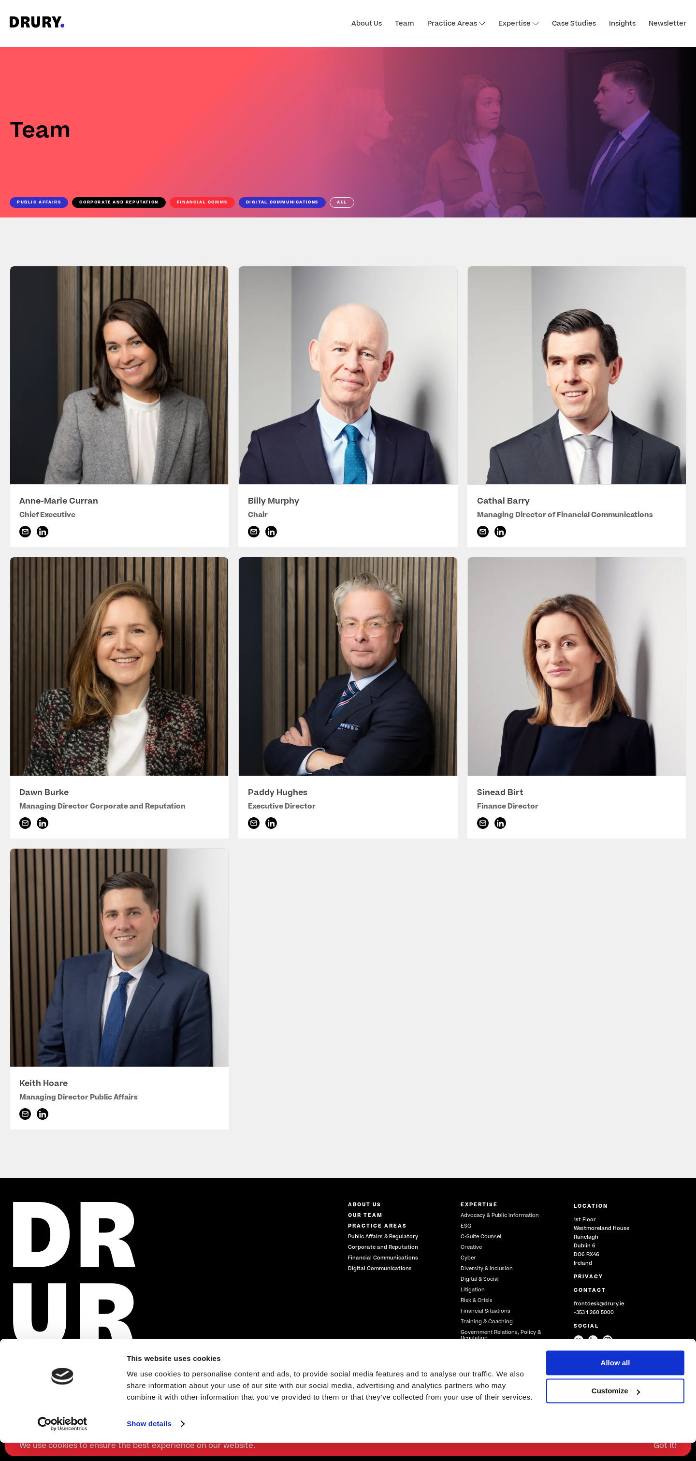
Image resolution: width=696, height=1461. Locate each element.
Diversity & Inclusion (487, 1268)
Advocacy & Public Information (500, 1215)
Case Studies (574, 24)
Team (404, 24)
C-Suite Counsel (481, 1236)
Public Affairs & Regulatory (383, 1236)
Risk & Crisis (477, 1300)
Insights (622, 24)
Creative (471, 1247)
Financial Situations (485, 1311)
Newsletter (667, 24)
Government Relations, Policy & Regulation (501, 1335)
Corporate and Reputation (383, 1247)
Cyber (468, 1257)
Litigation (473, 1289)
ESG (466, 1226)
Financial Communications (383, 1257)
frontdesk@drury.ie (599, 1303)
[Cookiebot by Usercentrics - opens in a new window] (62, 1442)
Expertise (518, 24)
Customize (616, 1409)
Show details (149, 1442)
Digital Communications (380, 1268)
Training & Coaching (487, 1321)
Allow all (615, 1381)
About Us (366, 24)
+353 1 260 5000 (594, 1312)
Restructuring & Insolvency (495, 1348)
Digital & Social (480, 1279)
